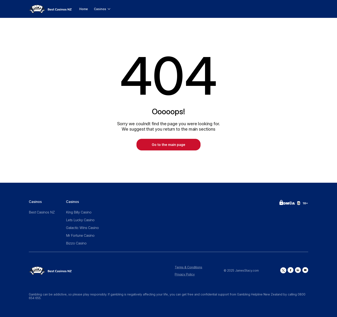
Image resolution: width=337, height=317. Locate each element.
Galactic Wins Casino (82, 228)
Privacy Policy (185, 274)
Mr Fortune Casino (80, 235)
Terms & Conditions (188, 267)
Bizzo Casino (76, 243)
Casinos (100, 9)
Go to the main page (168, 144)
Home (83, 9)
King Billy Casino (79, 212)
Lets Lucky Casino (80, 220)
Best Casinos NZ (42, 212)
